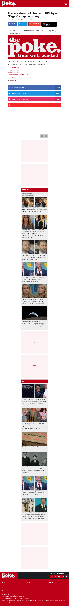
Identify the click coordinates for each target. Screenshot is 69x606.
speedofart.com (14, 72)
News (4, 582)
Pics (9, 9)
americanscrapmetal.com (18, 75)
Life (3, 585)
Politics (28, 582)
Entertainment (53, 585)
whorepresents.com (16, 68)
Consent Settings (31, 600)
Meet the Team (14, 602)
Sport (4, 588)
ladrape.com (13, 77)
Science (50, 588)
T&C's (3, 600)
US (3, 591)
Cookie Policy (11, 600)
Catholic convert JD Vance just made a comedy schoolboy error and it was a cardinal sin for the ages (34, 257)
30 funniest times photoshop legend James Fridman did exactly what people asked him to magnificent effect (34, 209)
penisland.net (13, 70)
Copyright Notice (43, 600)
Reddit (14, 80)
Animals (27, 588)
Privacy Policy (21, 600)
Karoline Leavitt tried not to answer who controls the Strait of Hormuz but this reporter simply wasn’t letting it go (34, 301)
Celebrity (51, 582)
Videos (27, 585)
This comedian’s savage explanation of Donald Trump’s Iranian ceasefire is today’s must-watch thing (34, 279)
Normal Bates (12, 20)
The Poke (11, 3)
